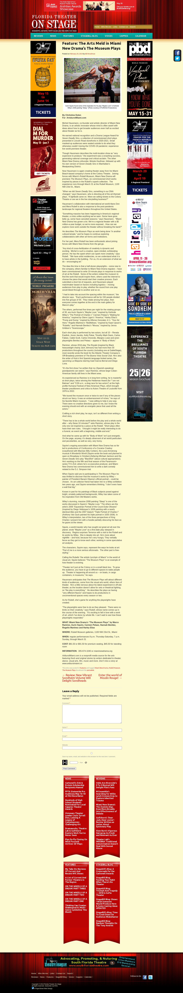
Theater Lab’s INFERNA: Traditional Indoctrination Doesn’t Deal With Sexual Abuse (107, 843)
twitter (150, 977)
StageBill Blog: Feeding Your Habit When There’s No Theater (105, 880)
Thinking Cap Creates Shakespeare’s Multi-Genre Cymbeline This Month (76, 908)
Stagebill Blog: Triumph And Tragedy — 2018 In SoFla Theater (107, 891)
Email (64, 736)
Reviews (38, 36)
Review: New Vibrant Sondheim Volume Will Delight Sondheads (77, 677)
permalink (90, 670)
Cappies (124, 36)
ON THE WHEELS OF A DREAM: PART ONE (76, 900)
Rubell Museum (114, 668)
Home (97, 27)
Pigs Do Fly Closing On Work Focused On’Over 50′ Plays (76, 841)
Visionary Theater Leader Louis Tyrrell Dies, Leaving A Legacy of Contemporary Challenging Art (75, 819)
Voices (108, 36)
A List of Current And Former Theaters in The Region (75, 879)
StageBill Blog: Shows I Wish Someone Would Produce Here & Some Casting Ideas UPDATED (106, 903)
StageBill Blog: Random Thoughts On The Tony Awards (106, 923)
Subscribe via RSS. (51, 986)
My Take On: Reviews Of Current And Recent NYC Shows (75, 871)
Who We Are (106, 27)
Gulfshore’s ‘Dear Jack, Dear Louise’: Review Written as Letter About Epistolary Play (105, 822)
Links (115, 27)
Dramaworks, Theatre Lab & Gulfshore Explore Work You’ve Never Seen (76, 831)
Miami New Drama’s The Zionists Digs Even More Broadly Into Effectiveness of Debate (106, 809)
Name (64, 727)
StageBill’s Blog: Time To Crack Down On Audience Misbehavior (107, 914)
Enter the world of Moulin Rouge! (110, 676)
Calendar (140, 36)
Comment (66, 703)
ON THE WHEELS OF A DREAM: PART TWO (76, 893)
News (53, 36)
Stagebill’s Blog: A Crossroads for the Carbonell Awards (105, 871)
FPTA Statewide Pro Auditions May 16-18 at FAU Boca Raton (75, 793)
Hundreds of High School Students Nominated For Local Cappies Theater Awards (75, 804)
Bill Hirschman (90, 54)
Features (68, 36)
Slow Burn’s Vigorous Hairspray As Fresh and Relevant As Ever (106, 833)
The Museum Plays (68, 670)
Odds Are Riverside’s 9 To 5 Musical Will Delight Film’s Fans (106, 785)
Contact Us (123, 27)
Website (65, 745)
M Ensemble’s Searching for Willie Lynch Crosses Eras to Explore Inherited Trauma (106, 796)
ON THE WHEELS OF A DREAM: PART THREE (76, 887)
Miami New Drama (101, 668)
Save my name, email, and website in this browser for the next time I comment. (89, 756)
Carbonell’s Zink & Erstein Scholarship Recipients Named (74, 785)
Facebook (145, 977)
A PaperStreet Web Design (42, 988)
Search (132, 27)
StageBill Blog (89, 36)
